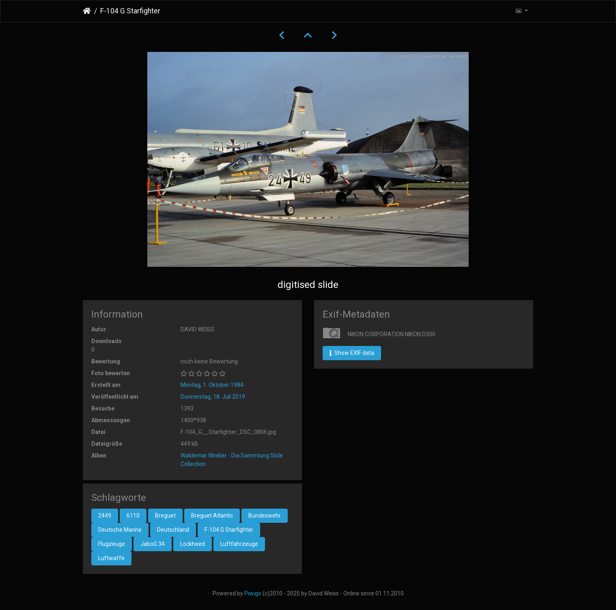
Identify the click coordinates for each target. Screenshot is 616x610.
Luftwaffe (111, 558)
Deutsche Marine (120, 529)
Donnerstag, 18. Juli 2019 (213, 396)
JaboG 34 (152, 544)
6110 (133, 515)
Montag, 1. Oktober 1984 (212, 385)
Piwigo (252, 593)
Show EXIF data (352, 353)
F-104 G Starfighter (229, 529)
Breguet (165, 515)
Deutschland (173, 529)
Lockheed (192, 544)
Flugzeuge (111, 544)
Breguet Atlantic (212, 515)
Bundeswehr (264, 515)
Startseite (87, 11)
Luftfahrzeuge (239, 544)
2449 (104, 515)
